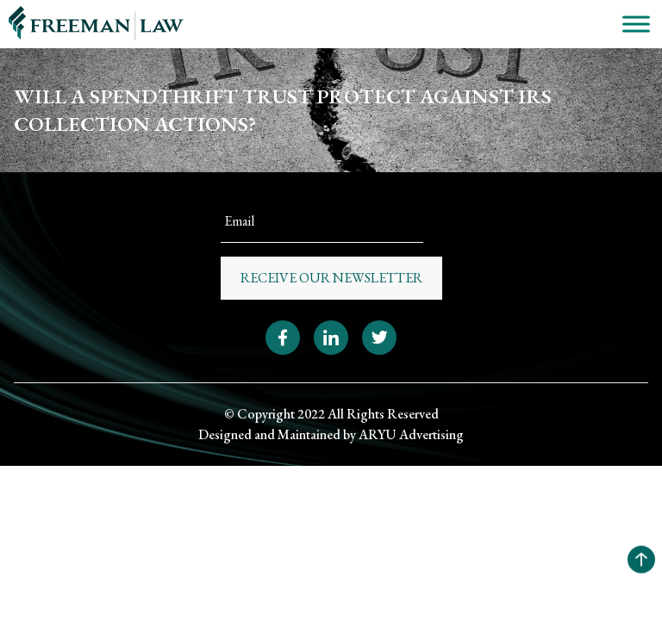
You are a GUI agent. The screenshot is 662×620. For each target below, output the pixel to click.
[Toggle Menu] (636, 24)
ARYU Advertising (411, 434)
